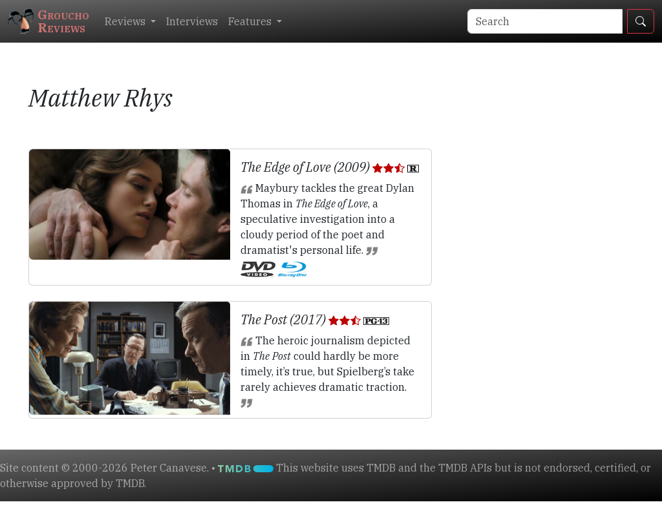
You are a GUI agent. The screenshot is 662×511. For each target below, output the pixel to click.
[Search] (545, 21)
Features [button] (251, 21)
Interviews (192, 21)
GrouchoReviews (48, 21)
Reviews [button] (126, 21)
